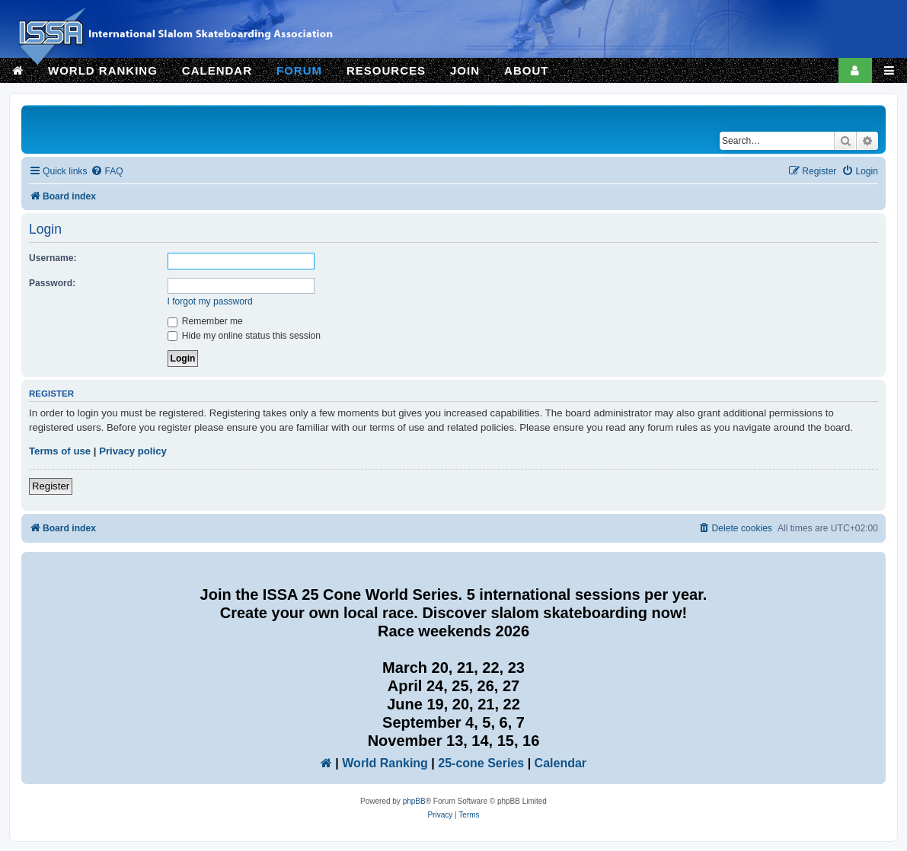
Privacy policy (133, 451)
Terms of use (60, 451)
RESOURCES (386, 70)
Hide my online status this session (244, 335)
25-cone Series (481, 763)
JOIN (465, 70)
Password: (52, 283)
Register (50, 486)
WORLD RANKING (103, 70)
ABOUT (526, 70)
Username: (53, 258)
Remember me (205, 321)
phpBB (414, 801)
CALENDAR (217, 70)
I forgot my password (210, 301)
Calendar (560, 763)
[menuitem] (107, 171)
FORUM (299, 70)
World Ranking (385, 763)
